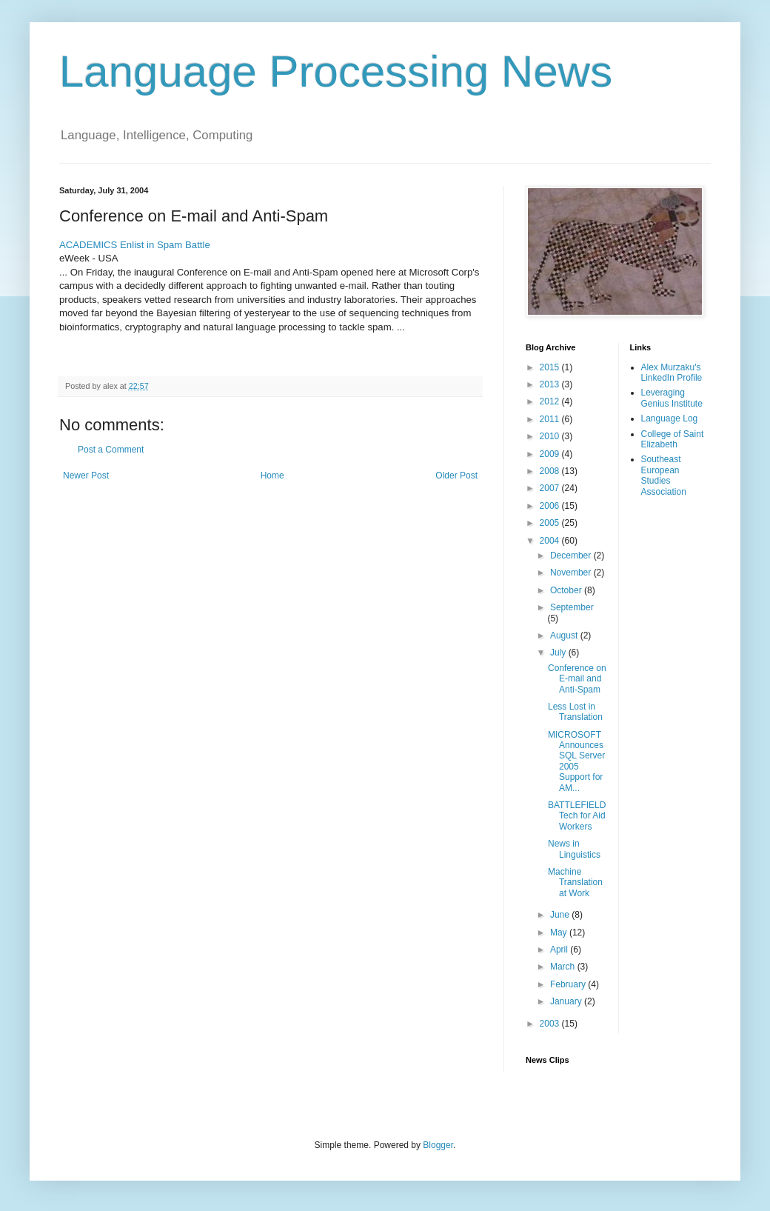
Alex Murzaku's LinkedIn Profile (672, 372)
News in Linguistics (574, 848)
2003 (551, 1023)
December (572, 555)
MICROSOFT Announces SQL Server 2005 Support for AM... (576, 761)
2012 (551, 401)
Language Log (669, 418)
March (564, 966)
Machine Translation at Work (575, 882)
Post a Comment (111, 449)
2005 (551, 523)
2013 (551, 384)
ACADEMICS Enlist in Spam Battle (134, 244)
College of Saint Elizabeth (672, 439)
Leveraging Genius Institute (672, 397)
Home (272, 475)
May (559, 932)
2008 (551, 471)
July (559, 652)
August (565, 635)
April (560, 949)
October (567, 590)
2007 (551, 488)
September (572, 607)
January (567, 1001)
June (561, 915)
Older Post (456, 475)
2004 (551, 541)
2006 (551, 506)
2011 (551, 419)
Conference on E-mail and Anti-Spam (577, 679)
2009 (551, 454)
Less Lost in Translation (575, 711)
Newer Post (86, 475)
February (569, 984)
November (572, 572)
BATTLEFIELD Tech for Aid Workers (577, 816)
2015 (551, 367)
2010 (551, 436)
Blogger (438, 1145)
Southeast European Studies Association (663, 475)
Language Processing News (335, 71)
